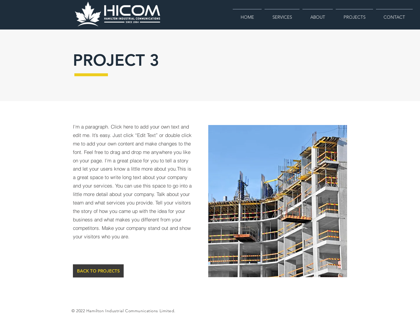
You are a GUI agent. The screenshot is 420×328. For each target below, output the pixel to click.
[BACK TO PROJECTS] (98, 270)
